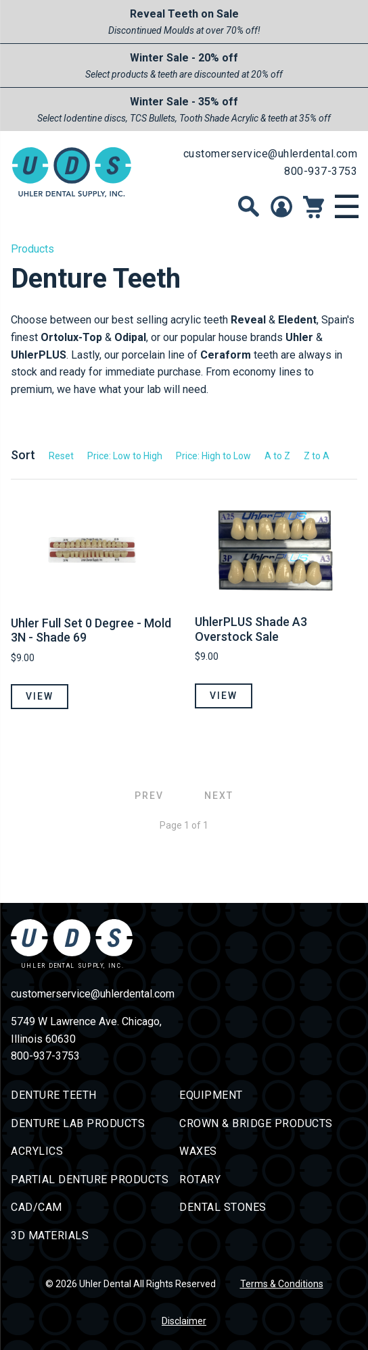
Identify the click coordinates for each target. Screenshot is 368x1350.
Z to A (316, 455)
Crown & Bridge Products (256, 1123)
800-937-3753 (320, 171)
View (39, 696)
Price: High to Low (213, 455)
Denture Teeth (54, 1095)
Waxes (198, 1151)
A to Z (277, 455)
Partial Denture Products (89, 1179)
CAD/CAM (36, 1207)
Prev (149, 795)
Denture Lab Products (78, 1123)
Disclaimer (184, 1321)
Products (32, 248)
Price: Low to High (124, 455)
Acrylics (37, 1151)
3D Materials (50, 1235)
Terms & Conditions (281, 1283)
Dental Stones (223, 1207)
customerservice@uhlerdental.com (270, 153)
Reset (61, 455)
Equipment (211, 1095)
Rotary (200, 1179)
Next (218, 795)
